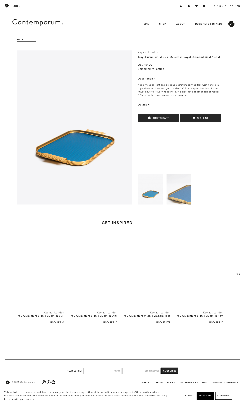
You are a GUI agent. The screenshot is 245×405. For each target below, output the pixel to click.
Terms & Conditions (225, 382)
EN (238, 6)
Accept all (205, 395)
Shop (162, 24)
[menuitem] (16, 6)
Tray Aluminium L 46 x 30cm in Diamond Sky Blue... (93, 315)
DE (231, 6)
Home (145, 24)
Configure (223, 395)
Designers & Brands (209, 24)
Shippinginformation (151, 69)
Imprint (146, 382)
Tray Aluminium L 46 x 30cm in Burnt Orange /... (40, 315)
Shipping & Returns (193, 382)
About (180, 24)
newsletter (75, 370)
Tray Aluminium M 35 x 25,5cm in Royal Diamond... (146, 315)
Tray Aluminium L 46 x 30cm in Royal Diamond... (199, 315)
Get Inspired (117, 222)
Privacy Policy (166, 382)
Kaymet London (148, 52)
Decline (188, 395)
